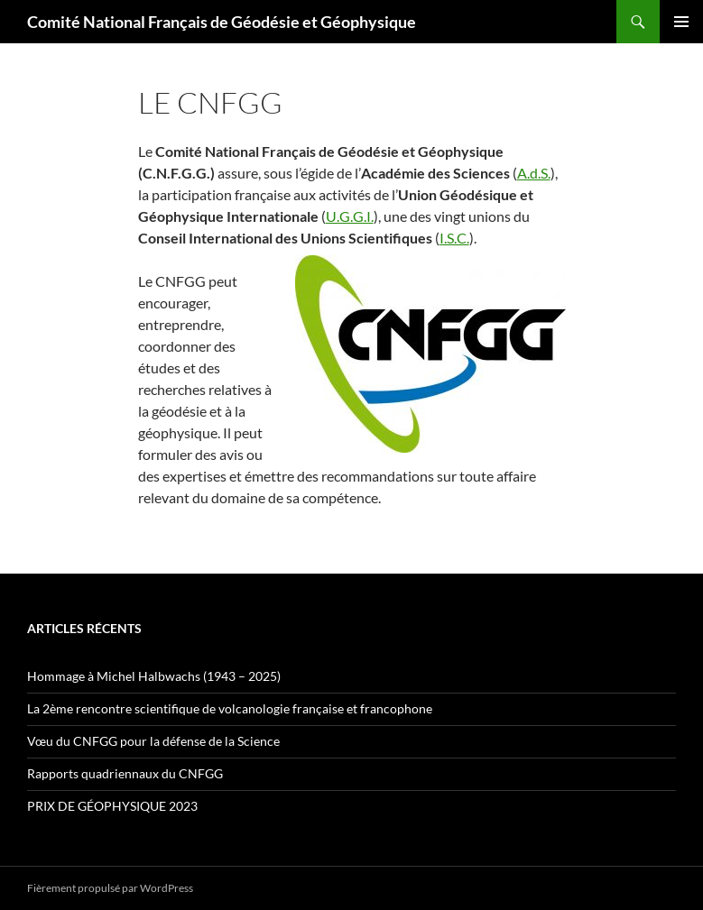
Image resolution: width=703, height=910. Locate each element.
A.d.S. (533, 172)
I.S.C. (454, 237)
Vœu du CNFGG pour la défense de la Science (153, 741)
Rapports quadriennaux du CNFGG (125, 773)
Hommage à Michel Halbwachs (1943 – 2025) (154, 676)
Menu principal (681, 21)
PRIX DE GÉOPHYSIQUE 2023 (112, 805)
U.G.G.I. (350, 216)
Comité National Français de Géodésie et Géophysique (221, 22)
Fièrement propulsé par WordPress (110, 888)
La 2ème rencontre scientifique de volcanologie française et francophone (229, 708)
